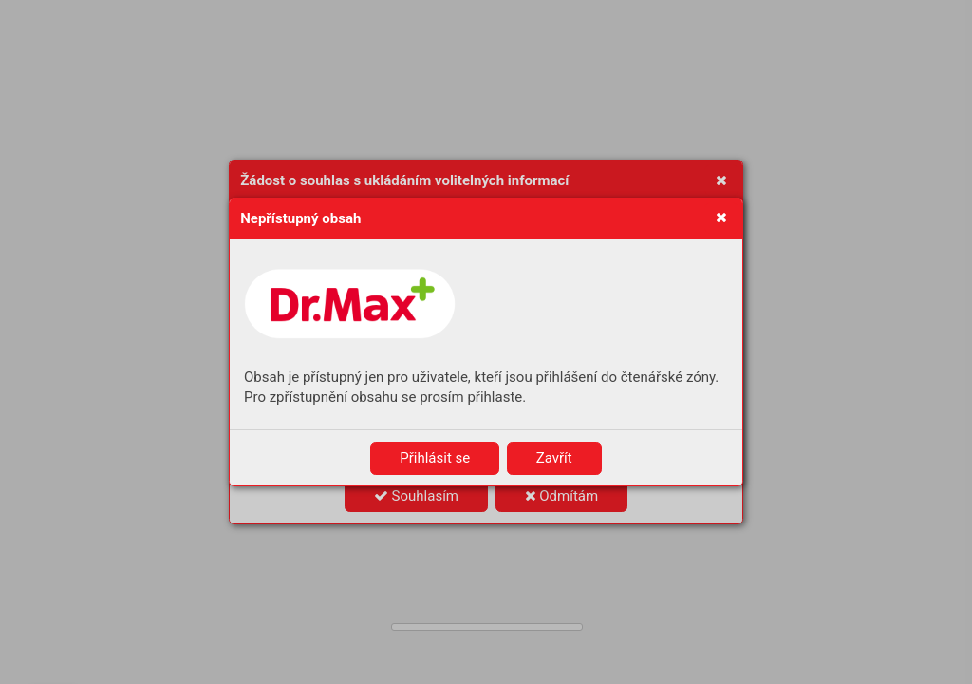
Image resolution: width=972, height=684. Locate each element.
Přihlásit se (435, 457)
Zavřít (554, 457)
